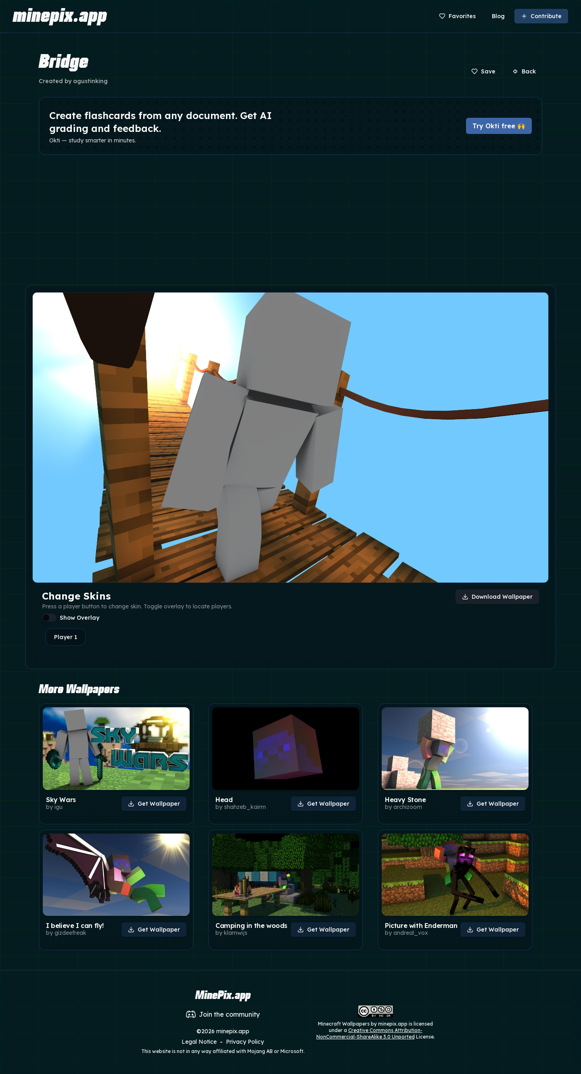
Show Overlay (79, 618)
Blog (498, 16)
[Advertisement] (290, 221)
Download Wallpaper (497, 596)
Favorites (457, 16)
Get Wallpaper (154, 803)
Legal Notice (199, 1041)
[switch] (49, 618)
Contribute (541, 16)
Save (483, 71)
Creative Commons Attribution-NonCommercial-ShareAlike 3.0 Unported (369, 1033)
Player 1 (65, 637)
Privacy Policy (245, 1041)
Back (524, 71)
